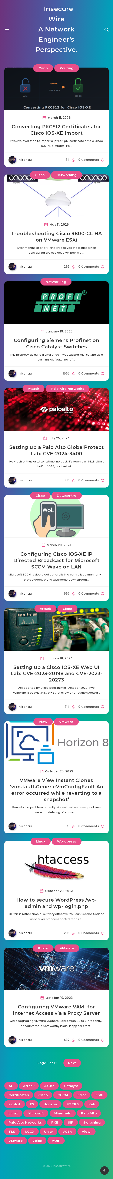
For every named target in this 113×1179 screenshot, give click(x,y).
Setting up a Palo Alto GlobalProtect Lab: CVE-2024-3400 (56, 450)
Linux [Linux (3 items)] (13, 1113)
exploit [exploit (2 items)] (15, 1104)
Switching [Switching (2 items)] (92, 1122)
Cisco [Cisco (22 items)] (43, 1095)
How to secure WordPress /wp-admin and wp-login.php (56, 903)
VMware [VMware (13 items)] (16, 1141)
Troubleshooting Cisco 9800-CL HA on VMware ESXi (56, 237)
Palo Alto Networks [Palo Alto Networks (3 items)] (25, 1122)
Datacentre (66, 495)
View (43, 722)
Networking (66, 175)
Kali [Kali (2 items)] (92, 1104)
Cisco (43, 68)
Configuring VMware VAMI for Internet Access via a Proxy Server (56, 1010)
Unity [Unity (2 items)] (48, 1132)
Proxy (43, 948)
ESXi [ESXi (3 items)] (99, 1095)
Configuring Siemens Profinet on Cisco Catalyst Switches (56, 344)
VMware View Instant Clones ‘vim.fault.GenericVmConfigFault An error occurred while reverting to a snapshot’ (56, 790)
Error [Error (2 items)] (81, 1095)
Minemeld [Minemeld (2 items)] (63, 1113)
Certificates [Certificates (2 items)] (19, 1095)
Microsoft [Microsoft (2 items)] (36, 1113)
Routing (67, 68)
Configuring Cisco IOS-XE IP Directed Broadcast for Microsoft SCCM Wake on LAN (56, 560)
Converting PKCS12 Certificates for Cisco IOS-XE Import (56, 130)
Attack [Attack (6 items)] (28, 1086)
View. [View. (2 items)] (86, 1132)
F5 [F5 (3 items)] (32, 1104)
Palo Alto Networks (67, 389)
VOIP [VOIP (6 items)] (56, 1141)
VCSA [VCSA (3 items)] (67, 1132)
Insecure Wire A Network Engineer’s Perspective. (56, 29)
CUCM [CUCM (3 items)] (62, 1095)
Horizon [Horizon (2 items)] (50, 1104)
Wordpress (66, 841)
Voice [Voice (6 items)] (37, 1141)
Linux (41, 841)
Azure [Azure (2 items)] (49, 1086)
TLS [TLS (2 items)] (12, 1132)
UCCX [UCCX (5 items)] (29, 1132)
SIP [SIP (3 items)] (71, 1122)
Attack (33, 389)
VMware (66, 722)
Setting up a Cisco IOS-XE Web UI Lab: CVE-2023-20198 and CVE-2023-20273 (56, 673)
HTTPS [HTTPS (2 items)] (73, 1104)
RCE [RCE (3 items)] (54, 1122)
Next (72, 1063)
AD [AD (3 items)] (11, 1086)
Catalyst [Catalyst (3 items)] (71, 1086)
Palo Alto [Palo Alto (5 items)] (89, 1113)
